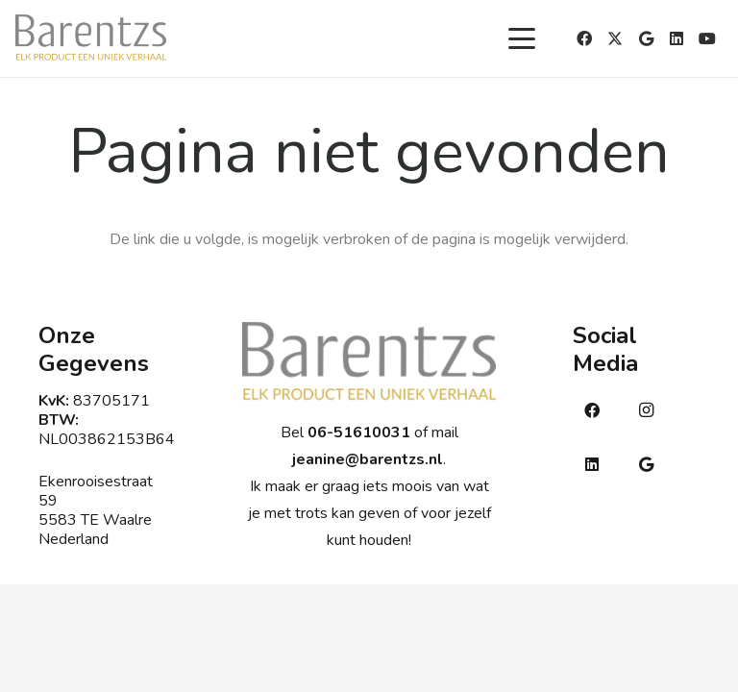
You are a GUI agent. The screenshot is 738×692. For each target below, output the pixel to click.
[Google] (645, 38)
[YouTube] (707, 38)
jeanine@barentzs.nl (367, 459)
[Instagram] (646, 410)
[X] (615, 38)
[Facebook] (584, 38)
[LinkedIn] (676, 38)
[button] (522, 38)
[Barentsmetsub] (90, 38)
